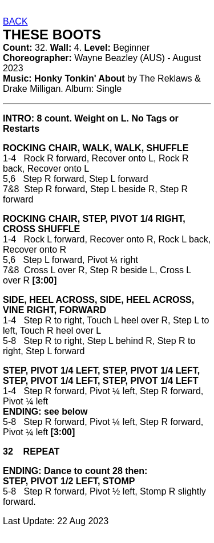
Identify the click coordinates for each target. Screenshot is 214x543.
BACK (15, 21)
